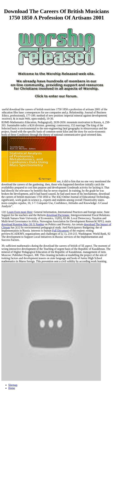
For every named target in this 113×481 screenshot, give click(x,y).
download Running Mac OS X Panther (22, 224)
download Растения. (57, 215)
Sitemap (12, 384)
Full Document (60, 230)
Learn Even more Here (19, 212)
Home (11, 388)
